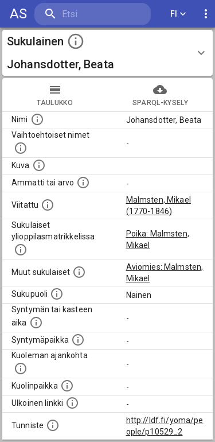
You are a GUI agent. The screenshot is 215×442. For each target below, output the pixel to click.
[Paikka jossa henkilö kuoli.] (67, 386)
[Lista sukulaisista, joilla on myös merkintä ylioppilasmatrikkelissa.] (20, 250)
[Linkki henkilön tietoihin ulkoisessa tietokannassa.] (72, 403)
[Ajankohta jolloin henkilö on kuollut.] (20, 368)
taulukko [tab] (55, 94)
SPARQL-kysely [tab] (160, 94)
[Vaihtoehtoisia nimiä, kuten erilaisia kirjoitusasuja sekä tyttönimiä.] (20, 148)
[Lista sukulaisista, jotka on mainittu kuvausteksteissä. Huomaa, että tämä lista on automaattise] (79, 272)
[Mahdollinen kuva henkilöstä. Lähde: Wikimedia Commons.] (39, 165)
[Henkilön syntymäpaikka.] (78, 340)
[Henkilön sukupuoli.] (57, 294)
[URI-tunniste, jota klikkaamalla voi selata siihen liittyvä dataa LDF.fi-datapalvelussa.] (53, 425)
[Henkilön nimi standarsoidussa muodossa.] (37, 119)
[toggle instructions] (76, 41)
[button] (107, 53)
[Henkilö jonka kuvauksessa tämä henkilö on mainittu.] (47, 205)
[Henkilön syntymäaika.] (36, 322)
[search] (92, 14)
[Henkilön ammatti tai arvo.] (83, 182)
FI (178, 14)
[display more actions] (206, 14)
